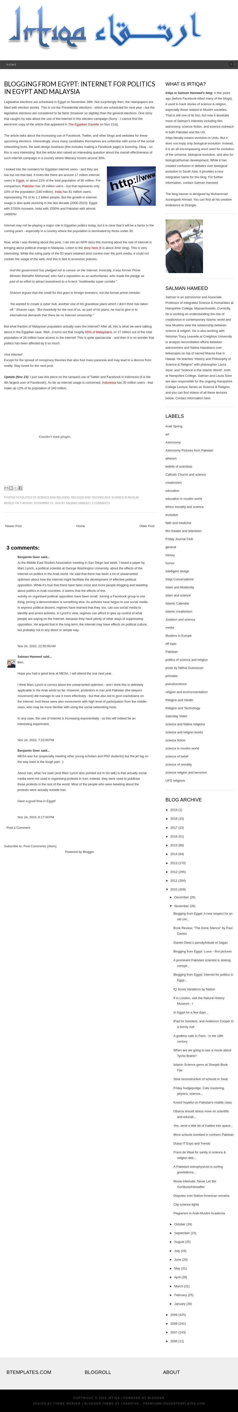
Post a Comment (18, 827)
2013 (174, 863)
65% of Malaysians (98, 332)
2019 (174, 810)
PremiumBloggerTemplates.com (174, 1403)
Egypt (20, 180)
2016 (174, 836)
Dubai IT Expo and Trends (191, 1143)
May (177, 1268)
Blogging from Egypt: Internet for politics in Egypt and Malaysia (79, 87)
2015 (174, 845)
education (172, 490)
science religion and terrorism (186, 772)
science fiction (176, 740)
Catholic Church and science (186, 474)
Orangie (190, 205)
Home (12, 64)
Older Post (146, 526)
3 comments (101, 502)
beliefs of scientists (179, 466)
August (179, 1242)
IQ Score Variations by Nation (194, 989)
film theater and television (184, 531)
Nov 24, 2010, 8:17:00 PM (36, 817)
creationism (174, 482)
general (171, 547)
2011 (174, 880)
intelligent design (177, 571)
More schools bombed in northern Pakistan (203, 1134)
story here (91, 248)
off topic (171, 643)
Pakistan (28, 186)
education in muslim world (184, 499)
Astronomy (173, 442)
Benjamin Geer (29, 557)
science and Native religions (185, 724)
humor (170, 563)
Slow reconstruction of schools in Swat (200, 1079)
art (167, 434)
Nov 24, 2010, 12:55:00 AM (37, 646)
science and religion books (184, 732)
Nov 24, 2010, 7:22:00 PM (36, 740)
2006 (174, 1341)
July (177, 1251)
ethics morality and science (185, 507)
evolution (172, 515)
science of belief (177, 756)
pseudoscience (176, 684)
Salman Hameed (78, 502)
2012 (174, 872)
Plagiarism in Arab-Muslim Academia (199, 1213)
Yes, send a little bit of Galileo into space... (203, 1125)
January (179, 1304)
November (181, 906)
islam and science (178, 595)
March (178, 1286)
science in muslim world (182, 748)
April (177, 1277)
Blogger (88, 852)
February (180, 1295)
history (170, 555)
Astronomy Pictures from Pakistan (190, 450)
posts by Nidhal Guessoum (185, 668)
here (207, 398)
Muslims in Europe (179, 635)
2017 (174, 827)
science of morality (179, 764)
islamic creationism (179, 611)
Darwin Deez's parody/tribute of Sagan (200, 942)
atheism (171, 458)
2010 (174, 889)
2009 (174, 1315)
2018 (174, 818)
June (177, 1259)
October (179, 1224)
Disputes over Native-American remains (201, 1195)
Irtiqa (114, 1397)
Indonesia (109, 382)
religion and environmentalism (187, 692)
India (58, 192)
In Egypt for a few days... (190, 1012)
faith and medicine (179, 523)
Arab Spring (174, 426)
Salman (171, 297)
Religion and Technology (90, 497)
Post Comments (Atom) (40, 846)
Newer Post (13, 526)
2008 (174, 1323)
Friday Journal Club (179, 539)
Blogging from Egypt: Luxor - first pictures (202, 951)
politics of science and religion (45, 497)
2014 (174, 854)
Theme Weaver (67, 1403)
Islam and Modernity (180, 587)
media (170, 627)
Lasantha (130, 1403)
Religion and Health (179, 700)
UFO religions (175, 780)
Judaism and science (180, 619)
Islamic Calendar (177, 603)
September (182, 1233)
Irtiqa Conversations (180, 579)
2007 (174, 1332)
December (181, 897)
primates (172, 676)
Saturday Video (176, 716)
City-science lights (186, 1204)
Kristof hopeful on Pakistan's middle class (202, 1102)
